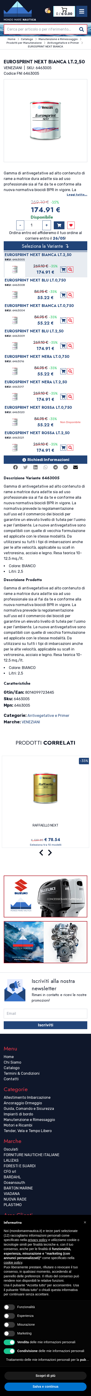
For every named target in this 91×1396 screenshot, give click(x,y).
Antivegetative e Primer (48, 715)
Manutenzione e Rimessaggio (29, 1119)
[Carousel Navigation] (45, 853)
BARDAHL (12, 1177)
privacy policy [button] (37, 1240)
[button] (85, 1222)
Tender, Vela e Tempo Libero (28, 1131)
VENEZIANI (31, 722)
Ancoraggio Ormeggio (23, 1103)
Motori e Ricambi (18, 1125)
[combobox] (45, 29)
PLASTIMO (13, 1205)
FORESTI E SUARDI (20, 1166)
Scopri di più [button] (45, 1375)
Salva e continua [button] (45, 1386)
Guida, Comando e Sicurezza (29, 1108)
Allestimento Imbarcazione (27, 1097)
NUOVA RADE (15, 1199)
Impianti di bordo (18, 1114)
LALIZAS (11, 1160)
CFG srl (10, 1171)
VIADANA (12, 1194)
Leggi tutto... (77, 194)
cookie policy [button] (13, 1262)
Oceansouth (14, 1182)
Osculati (11, 1149)
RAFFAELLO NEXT (45, 825)
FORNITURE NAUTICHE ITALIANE (31, 1155)
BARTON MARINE (18, 1188)
